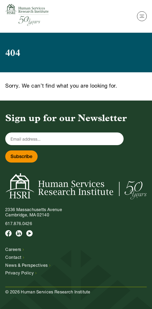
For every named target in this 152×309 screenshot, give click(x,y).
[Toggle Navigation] (142, 16)
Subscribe (21, 156)
